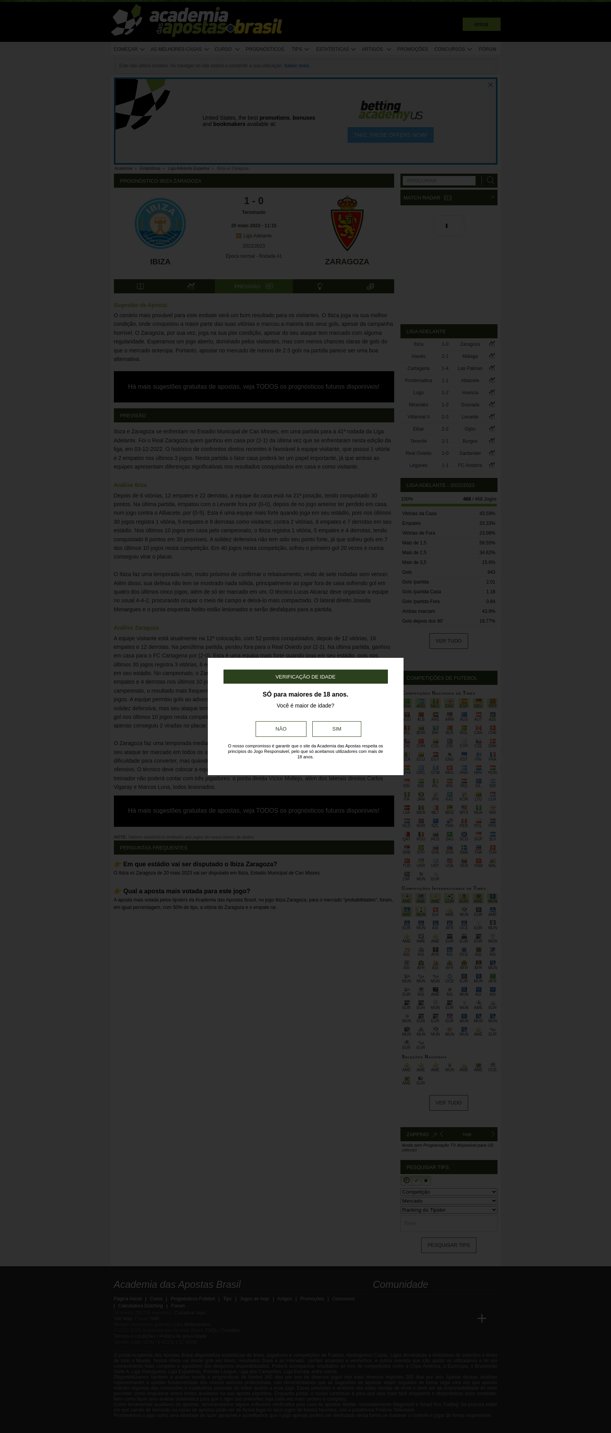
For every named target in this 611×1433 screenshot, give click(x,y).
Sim (336, 729)
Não (281, 729)
